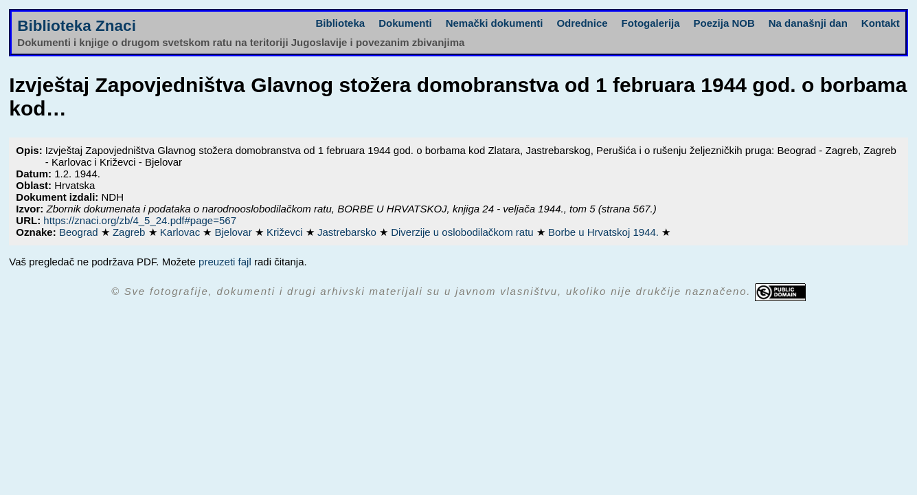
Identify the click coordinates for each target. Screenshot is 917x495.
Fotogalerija (651, 23)
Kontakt (880, 23)
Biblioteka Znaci (76, 25)
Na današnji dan (808, 23)
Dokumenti (405, 23)
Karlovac (181, 232)
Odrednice (581, 23)
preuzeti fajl (225, 261)
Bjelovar (235, 232)
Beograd (80, 232)
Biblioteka (340, 23)
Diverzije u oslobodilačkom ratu (463, 232)
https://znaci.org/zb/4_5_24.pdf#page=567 (139, 220)
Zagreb (130, 232)
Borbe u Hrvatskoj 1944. (604, 232)
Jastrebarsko (348, 232)
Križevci (286, 232)
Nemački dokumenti (494, 23)
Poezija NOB (724, 23)
